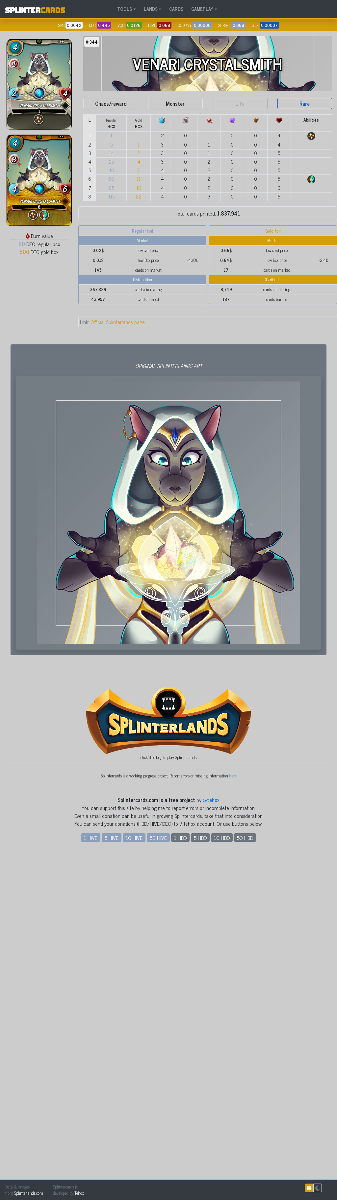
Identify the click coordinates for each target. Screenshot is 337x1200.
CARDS (176, 9)
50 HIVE (158, 1164)
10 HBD (222, 1164)
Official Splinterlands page (112, 321)
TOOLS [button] (124, 9)
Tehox (79, 1192)
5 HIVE (111, 1164)
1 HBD (180, 1164)
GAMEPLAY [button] (202, 9)
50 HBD (245, 1164)
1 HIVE (90, 1164)
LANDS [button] (151, 9)
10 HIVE (134, 1164)
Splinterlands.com (28, 1192)
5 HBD (200, 1164)
